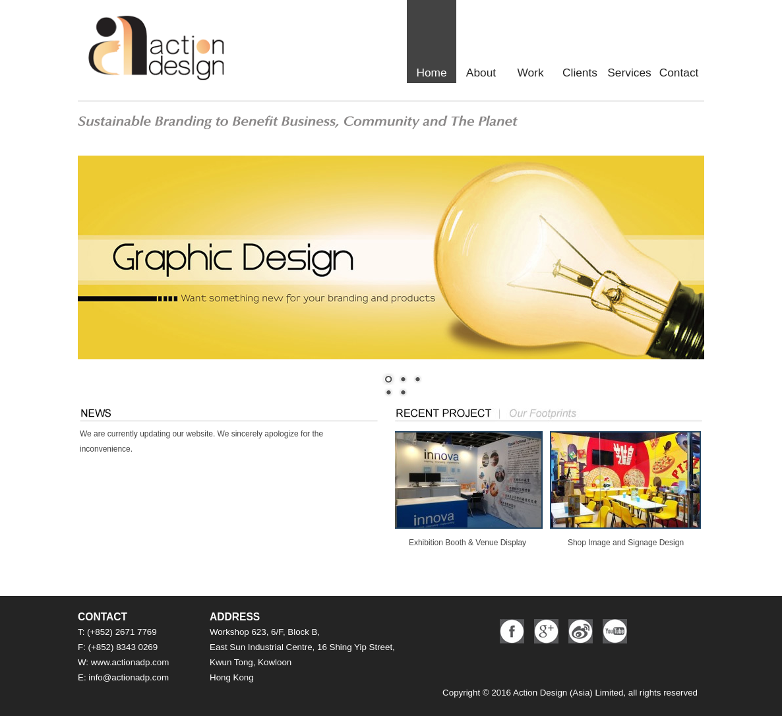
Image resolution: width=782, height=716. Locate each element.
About (481, 72)
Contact (679, 72)
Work (530, 72)
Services (629, 72)
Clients (579, 72)
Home (431, 72)
